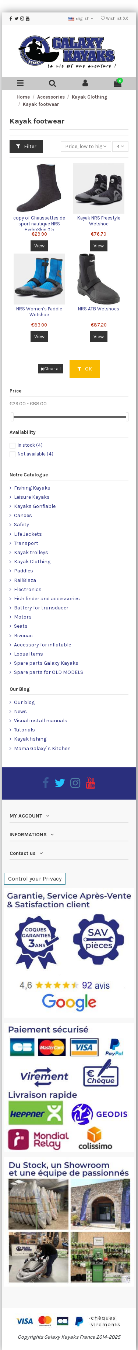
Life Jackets (28, 534)
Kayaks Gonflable (35, 506)
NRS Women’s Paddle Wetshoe (39, 311)
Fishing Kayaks (32, 488)
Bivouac (23, 635)
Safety (21, 524)
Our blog (24, 702)
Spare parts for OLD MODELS (48, 672)
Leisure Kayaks (32, 497)
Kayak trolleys (31, 552)
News (20, 711)
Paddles (23, 571)
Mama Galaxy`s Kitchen (42, 748)
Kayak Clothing (32, 561)
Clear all (50, 368)
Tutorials (24, 730)
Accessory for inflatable (42, 645)
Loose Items (28, 654)
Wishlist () (114, 18)
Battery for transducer (41, 608)
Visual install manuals (40, 721)
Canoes (23, 515)
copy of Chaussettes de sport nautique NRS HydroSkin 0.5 (39, 223)
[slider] (12, 416)
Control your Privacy (34, 878)
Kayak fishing (30, 739)
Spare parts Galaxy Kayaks (46, 663)
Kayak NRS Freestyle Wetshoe (98, 220)
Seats (21, 626)
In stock (30, 445)
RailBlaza (25, 580)
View (39, 246)
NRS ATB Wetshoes (98, 308)
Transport (26, 543)
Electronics (28, 589)
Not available (35, 454)
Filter (26, 146)
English (80, 18)
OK (84, 369)
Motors (23, 617)
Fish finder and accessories (47, 598)
